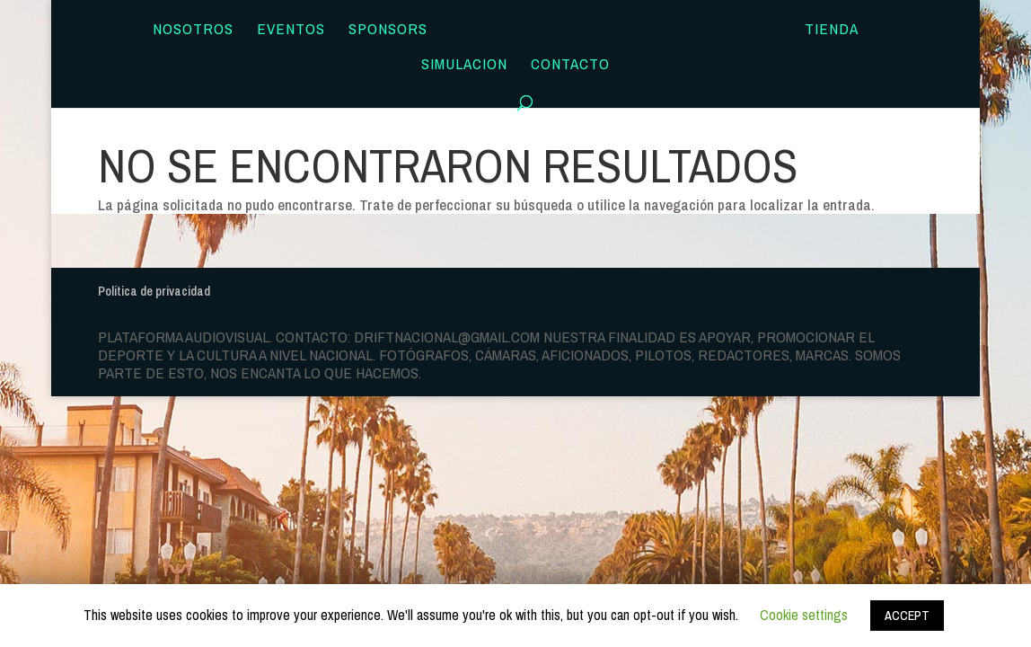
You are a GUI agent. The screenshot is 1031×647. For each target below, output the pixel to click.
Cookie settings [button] (804, 615)
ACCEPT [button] (907, 615)
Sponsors (387, 30)
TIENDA (832, 30)
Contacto (570, 66)
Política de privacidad (154, 291)
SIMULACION (464, 66)
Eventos (291, 30)
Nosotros (193, 30)
